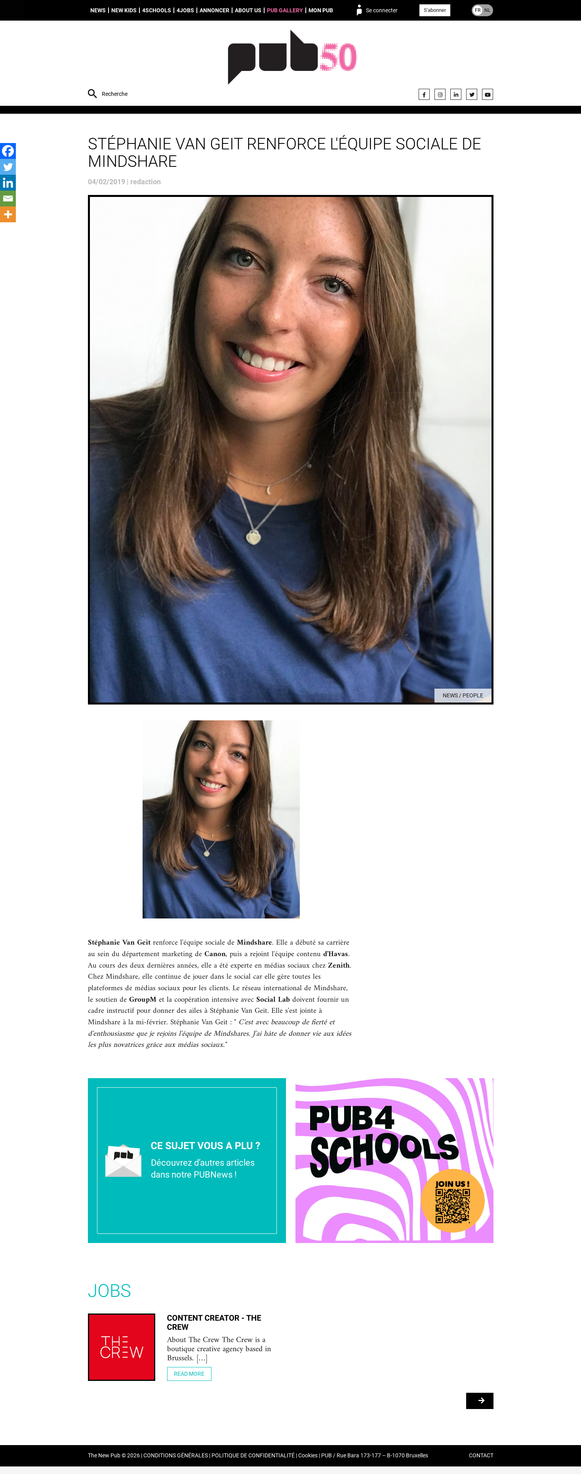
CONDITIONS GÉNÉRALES (175, 1463)
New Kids (124, 10)
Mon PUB (321, 10)
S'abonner (435, 10)
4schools (156, 10)
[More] (8, 214)
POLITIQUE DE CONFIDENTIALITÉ (253, 1463)
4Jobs (185, 10)
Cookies (308, 1463)
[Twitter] (8, 167)
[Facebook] (8, 151)
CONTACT (481, 1463)
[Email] (8, 198)
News (98, 10)
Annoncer (214, 10)
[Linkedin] (8, 183)
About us (248, 10)
